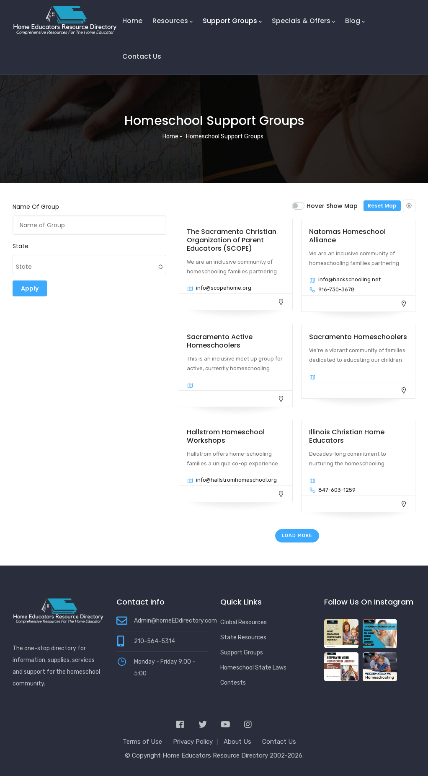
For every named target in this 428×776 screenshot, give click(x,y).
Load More (297, 535)
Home (132, 21)
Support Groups (232, 21)
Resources (172, 21)
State (20, 246)
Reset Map (382, 205)
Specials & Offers (303, 21)
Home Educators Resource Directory (216, 755)
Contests (233, 682)
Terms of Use (142, 741)
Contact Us (141, 56)
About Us (237, 741)
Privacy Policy (193, 741)
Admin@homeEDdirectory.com (175, 620)
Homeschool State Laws (253, 667)
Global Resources (243, 622)
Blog (355, 21)
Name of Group (36, 206)
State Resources (243, 637)
